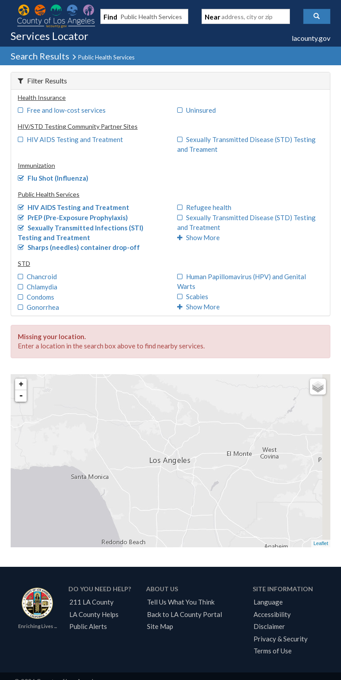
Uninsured (196, 110)
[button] (316, 16)
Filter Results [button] (42, 80)
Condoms (36, 297)
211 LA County (91, 602)
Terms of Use (273, 651)
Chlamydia (37, 287)
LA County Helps (94, 614)
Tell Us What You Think (180, 602)
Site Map (160, 626)
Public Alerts (88, 626)
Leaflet (320, 543)
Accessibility (272, 614)
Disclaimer (269, 626)
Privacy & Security (281, 639)
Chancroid (37, 277)
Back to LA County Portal (184, 614)
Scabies (192, 296)
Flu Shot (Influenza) (53, 178)
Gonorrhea (38, 307)
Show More (198, 237)
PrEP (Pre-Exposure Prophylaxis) (73, 217)
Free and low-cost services (62, 110)
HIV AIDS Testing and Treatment (70, 139)
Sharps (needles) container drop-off (79, 247)
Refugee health (204, 207)
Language (268, 602)
